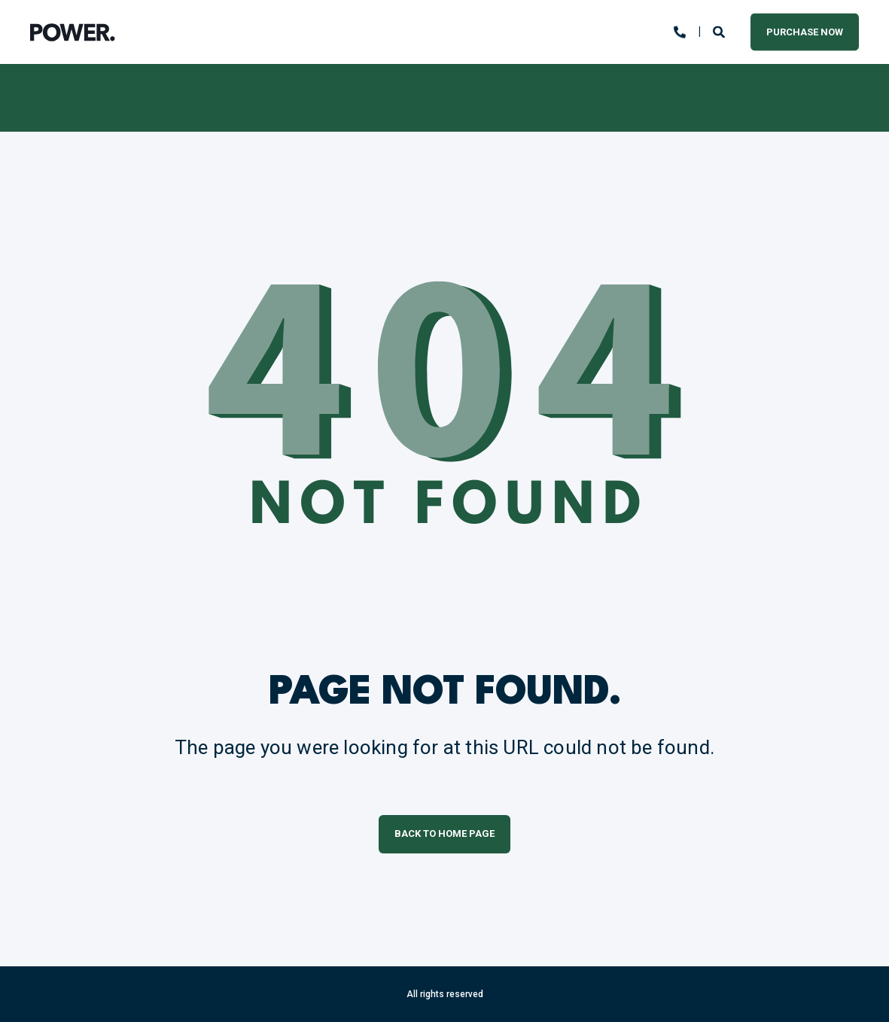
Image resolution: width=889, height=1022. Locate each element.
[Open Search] (720, 31)
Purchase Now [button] (804, 31)
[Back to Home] (72, 32)
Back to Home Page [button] (444, 833)
